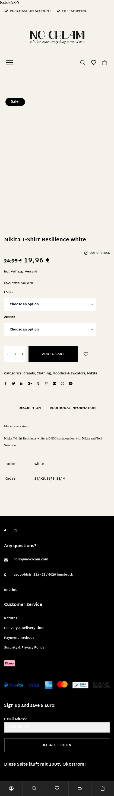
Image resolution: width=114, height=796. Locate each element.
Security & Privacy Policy (24, 648)
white (39, 464)
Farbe (8, 292)
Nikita (92, 374)
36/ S (51, 479)
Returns (10, 618)
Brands (29, 374)
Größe (9, 317)
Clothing (44, 374)
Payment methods (19, 638)
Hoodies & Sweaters (69, 374)
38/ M (60, 479)
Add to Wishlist (85, 354)
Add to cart (53, 354)
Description (29, 408)
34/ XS (39, 479)
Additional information (73, 408)
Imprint (10, 590)
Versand (31, 271)
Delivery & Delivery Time (24, 628)
